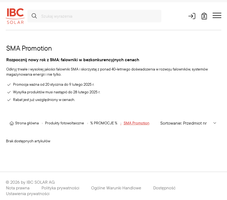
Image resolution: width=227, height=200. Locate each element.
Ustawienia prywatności (27, 193)
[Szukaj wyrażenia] (94, 16)
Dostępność (164, 187)
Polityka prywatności (60, 187)
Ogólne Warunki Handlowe (116, 187)
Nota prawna (18, 187)
